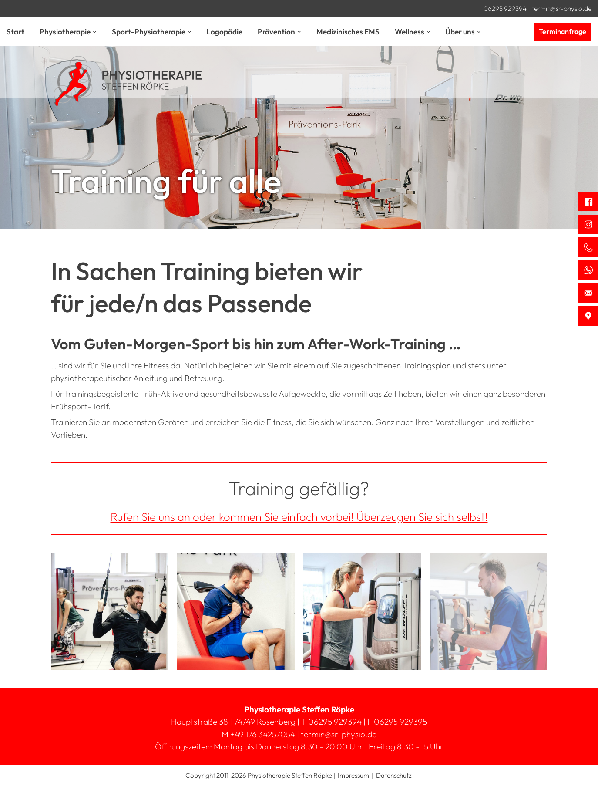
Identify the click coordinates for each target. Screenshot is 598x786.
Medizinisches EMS (348, 31)
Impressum (353, 775)
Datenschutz (394, 775)
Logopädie (224, 31)
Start (15, 31)
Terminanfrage (562, 31)
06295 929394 (505, 8)
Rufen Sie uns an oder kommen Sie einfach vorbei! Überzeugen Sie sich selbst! (299, 516)
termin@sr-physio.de (561, 8)
